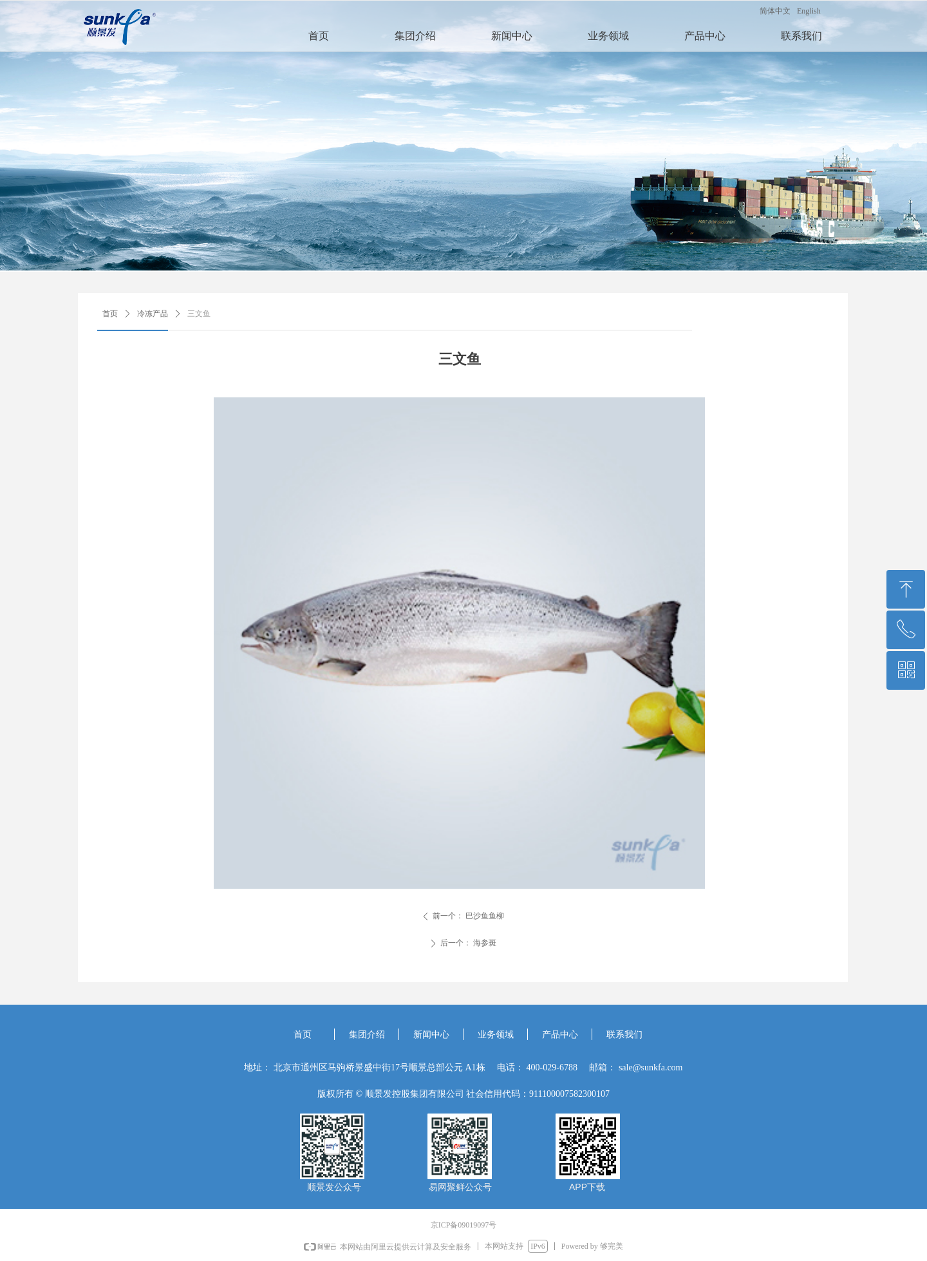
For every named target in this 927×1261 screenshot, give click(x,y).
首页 (110, 313)
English (809, 10)
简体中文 (775, 10)
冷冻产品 (152, 313)
